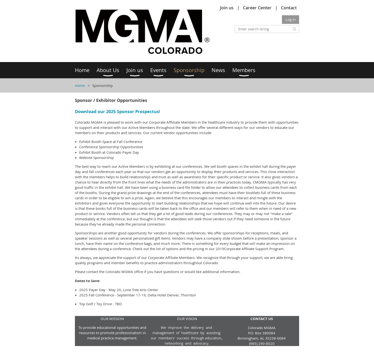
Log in (291, 19)
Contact (289, 8)
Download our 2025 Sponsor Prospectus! (117, 112)
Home (80, 85)
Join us (227, 8)
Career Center (257, 8)
